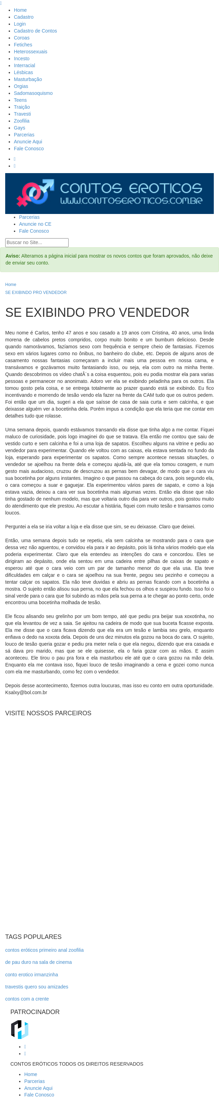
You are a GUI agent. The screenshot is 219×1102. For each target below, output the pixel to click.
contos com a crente (27, 999)
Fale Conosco (29, 148)
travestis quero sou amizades (36, 986)
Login (20, 24)
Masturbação (28, 79)
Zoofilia (21, 121)
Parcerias (24, 134)
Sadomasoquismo (33, 93)
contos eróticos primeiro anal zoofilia (44, 950)
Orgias (21, 86)
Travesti (22, 114)
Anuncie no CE (35, 224)
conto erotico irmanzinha (31, 974)
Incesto (21, 58)
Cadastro (24, 17)
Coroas (21, 38)
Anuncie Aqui (28, 141)
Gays (19, 128)
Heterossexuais (30, 51)
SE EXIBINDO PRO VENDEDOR (36, 292)
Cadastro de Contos (35, 31)
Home (20, 10)
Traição (22, 107)
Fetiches (23, 44)
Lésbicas (23, 72)
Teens (20, 100)
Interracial (24, 65)
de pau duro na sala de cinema (38, 962)
